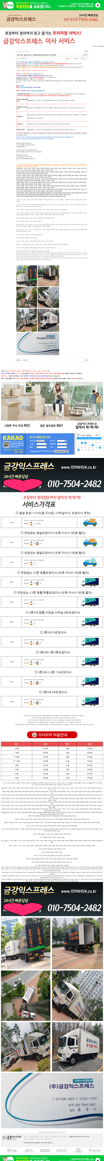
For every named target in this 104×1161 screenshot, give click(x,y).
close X (100, 7)
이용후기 (54, 1132)
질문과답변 (48, 1132)
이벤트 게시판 (61, 1132)
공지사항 (41, 1132)
